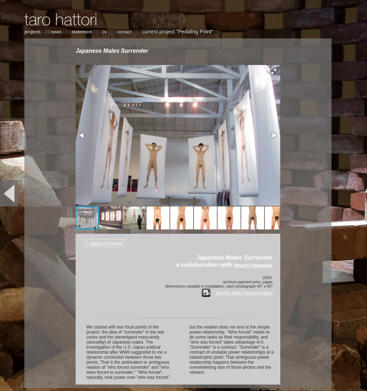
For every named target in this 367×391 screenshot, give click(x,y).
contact (124, 31)
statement (82, 31)
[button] (274, 71)
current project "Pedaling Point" (177, 31)
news (56, 31)
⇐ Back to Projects (104, 243)
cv (104, 31)
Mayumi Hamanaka (253, 265)
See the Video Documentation (237, 292)
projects (32, 31)
